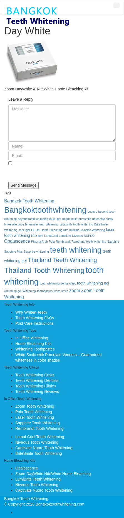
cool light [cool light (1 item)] (24, 230)
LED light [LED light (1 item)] (37, 235)
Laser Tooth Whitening (34, 417)
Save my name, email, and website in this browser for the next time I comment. (61, 172)
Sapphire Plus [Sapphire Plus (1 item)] (13, 251)
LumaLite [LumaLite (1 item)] (65, 235)
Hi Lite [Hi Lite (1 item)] (35, 230)
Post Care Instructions (34, 323)
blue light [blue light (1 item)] (55, 218)
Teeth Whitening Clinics (35, 386)
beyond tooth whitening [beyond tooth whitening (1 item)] (33, 218)
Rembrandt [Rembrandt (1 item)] (63, 241)
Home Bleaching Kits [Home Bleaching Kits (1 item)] (54, 230)
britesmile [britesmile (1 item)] (84, 218)
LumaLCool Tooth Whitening (39, 437)
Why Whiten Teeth (31, 312)
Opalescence (26, 468)
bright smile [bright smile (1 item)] (69, 218)
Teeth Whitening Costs (34, 375)
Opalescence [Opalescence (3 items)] (17, 241)
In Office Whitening (31, 338)
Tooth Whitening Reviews (37, 391)
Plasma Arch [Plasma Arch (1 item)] (39, 241)
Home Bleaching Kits (33, 343)
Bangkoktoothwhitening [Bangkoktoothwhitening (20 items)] (45, 209)
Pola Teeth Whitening (33, 412)
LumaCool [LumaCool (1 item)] (51, 235)
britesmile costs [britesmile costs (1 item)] (102, 218)
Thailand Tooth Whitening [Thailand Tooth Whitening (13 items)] (44, 270)
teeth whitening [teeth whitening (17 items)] (75, 250)
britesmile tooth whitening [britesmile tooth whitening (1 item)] (76, 224)
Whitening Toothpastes (34, 349)
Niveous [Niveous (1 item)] (77, 235)
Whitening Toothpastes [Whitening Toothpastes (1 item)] (38, 291)
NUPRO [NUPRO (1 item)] (89, 235)
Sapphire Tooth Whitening (37, 423)
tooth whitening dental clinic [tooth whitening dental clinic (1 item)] (58, 283)
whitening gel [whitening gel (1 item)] (12, 291)
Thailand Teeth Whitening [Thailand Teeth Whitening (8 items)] (62, 260)
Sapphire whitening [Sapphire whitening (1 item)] (36, 251)
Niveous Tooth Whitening (36, 442)
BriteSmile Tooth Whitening (38, 453)
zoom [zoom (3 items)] (74, 290)
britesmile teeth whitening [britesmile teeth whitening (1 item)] (42, 224)
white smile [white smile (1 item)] (61, 291)
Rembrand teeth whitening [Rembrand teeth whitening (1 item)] (88, 241)
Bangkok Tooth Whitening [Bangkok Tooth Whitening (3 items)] (29, 201)
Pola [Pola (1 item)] (52, 241)
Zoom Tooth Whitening (34, 406)
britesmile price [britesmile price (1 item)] (14, 224)
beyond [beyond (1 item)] (92, 211)
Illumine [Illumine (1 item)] (74, 230)
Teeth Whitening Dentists (36, 380)
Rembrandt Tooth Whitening (39, 428)
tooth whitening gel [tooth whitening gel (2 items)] (93, 283)
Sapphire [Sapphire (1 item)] (113, 241)
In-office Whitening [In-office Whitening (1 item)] (93, 230)
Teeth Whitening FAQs (34, 318)
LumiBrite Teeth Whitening (38, 479)
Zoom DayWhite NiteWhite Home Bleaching (53, 473)
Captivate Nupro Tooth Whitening (43, 448)
